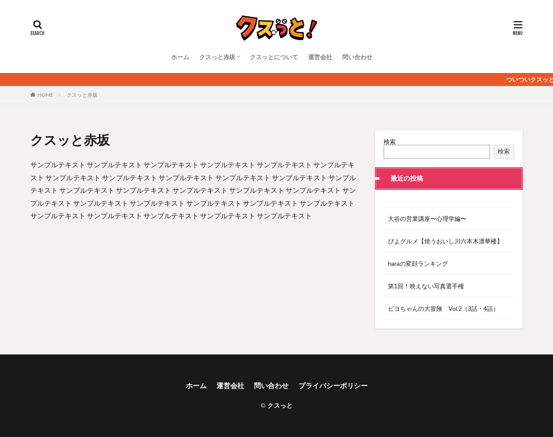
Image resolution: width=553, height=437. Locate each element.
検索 (390, 141)
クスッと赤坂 (82, 95)
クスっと (279, 405)
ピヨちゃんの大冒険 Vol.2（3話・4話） (443, 308)
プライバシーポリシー (333, 385)
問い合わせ (357, 57)
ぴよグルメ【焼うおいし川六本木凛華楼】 (445, 241)
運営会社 (320, 57)
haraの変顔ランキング (418, 263)
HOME (46, 95)
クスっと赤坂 (217, 57)
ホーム (180, 57)
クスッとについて (274, 57)
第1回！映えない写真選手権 (426, 286)
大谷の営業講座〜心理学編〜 (427, 218)
